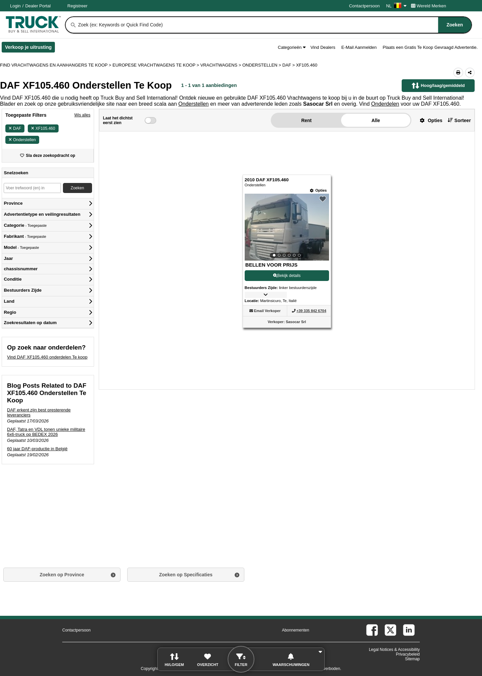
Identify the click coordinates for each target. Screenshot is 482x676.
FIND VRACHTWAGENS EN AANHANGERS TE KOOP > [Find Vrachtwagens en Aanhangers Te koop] (56, 65)
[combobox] (274, 25)
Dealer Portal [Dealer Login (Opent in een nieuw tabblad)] (38, 5)
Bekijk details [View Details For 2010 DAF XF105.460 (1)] (287, 275)
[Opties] (318, 190)
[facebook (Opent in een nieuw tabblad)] (372, 630)
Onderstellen (193, 104)
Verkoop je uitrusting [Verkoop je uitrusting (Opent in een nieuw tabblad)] (30, 48)
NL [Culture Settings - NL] (396, 6)
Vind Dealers (323, 47)
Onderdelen (385, 104)
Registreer (77, 5)
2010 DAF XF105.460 (267, 179)
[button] (429, 120)
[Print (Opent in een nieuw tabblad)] (458, 73)
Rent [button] (306, 120)
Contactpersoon (364, 5)
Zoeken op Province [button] (61, 574)
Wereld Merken (428, 5)
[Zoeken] (73, 25)
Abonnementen (295, 630)
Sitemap (412, 659)
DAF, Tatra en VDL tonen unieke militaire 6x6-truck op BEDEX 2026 (46, 432)
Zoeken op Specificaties (186, 574)
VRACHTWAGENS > (221, 65)
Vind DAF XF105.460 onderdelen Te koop (47, 357)
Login (15, 5)
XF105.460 (43, 128)
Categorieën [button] (291, 47)
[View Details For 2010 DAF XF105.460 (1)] (287, 227)
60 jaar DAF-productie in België (37, 448)
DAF (15, 128)
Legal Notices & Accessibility (394, 649)
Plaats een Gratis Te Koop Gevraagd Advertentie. (430, 47)
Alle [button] (376, 120)
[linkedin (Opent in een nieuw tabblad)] (408, 630)
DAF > (289, 65)
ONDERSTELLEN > (262, 65)
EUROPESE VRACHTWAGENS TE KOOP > (156, 65)
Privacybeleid (408, 654)
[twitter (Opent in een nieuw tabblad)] (390, 630)
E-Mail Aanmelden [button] (359, 47)
